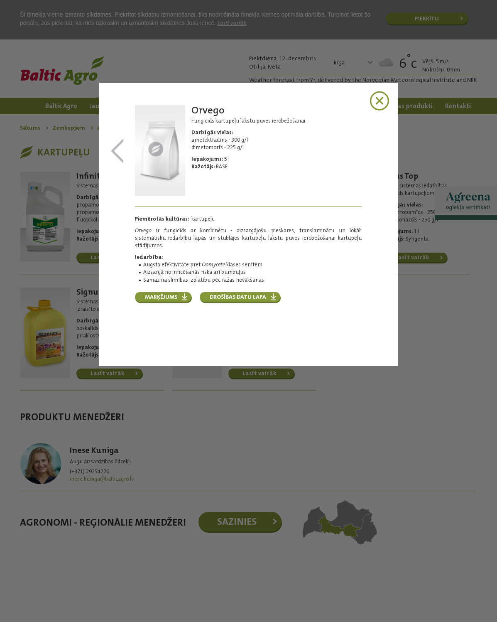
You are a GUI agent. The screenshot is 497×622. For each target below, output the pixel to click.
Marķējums (161, 296)
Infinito (117, 151)
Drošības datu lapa (238, 296)
